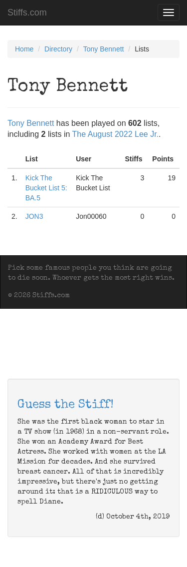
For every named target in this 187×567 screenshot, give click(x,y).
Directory (58, 49)
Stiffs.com (27, 12)
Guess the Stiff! (65, 405)
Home (24, 49)
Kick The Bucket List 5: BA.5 (46, 188)
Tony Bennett (103, 49)
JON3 (34, 216)
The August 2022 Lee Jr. (115, 134)
